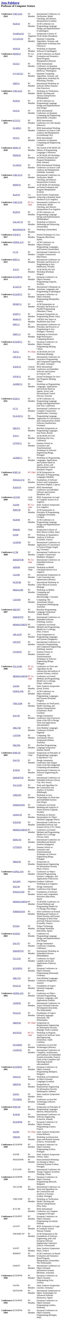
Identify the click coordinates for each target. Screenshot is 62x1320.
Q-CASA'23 (18, 74)
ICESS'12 (17, 367)
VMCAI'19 (17, 175)
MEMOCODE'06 (20, 676)
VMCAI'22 (17, 91)
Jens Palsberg (10, 2)
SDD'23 (16, 83)
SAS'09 (16, 505)
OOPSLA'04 (18, 872)
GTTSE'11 (17, 443)
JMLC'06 (17, 728)
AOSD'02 (17, 1003)
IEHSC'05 (17, 840)
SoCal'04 (16, 881)
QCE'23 (16, 64)
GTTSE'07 (17, 652)
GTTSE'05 (17, 847)
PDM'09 (16, 530)
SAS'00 (16, 1132)
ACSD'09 (17, 542)
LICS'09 (16, 497)
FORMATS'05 (19, 805)
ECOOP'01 (17, 1067)
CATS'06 (16, 735)
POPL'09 (16, 510)
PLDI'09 (16, 520)
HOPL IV (17, 148)
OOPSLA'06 (18, 691)
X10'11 (16, 436)
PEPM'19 (17, 185)
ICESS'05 (17, 822)
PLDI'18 (16, 212)
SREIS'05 (17, 862)
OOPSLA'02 (18, 993)
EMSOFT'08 (18, 560)
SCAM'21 (17, 128)
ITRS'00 (16, 1137)
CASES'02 (17, 1050)
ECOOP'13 (17, 294)
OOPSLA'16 (18, 242)
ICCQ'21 (16, 120)
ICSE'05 (16, 770)
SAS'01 (16, 1094)
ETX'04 (16, 926)
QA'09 (15, 535)
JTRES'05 (17, 795)
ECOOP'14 (17, 277)
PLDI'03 (16, 934)
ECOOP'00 (17, 1122)
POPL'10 (16, 472)
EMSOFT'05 (18, 778)
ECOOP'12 (17, 342)
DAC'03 (16, 943)
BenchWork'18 (19, 229)
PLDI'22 (16, 101)
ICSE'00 (16, 1114)
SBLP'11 (16, 428)
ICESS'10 (17, 487)
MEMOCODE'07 (20, 625)
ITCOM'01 (17, 1099)
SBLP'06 (16, 745)
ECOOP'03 (17, 968)
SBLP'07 (16, 610)
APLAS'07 (17, 634)
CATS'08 (16, 600)
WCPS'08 (17, 582)
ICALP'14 (17, 287)
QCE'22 (16, 111)
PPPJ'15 (16, 260)
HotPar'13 (17, 319)
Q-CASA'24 (18, 39)
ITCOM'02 (17, 1045)
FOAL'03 (17, 986)
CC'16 (15, 252)
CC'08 (15, 552)
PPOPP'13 (17, 304)
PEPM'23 (17, 54)
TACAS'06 (17, 666)
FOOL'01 (17, 1077)
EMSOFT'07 (18, 617)
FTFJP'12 (17, 377)
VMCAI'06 (17, 703)
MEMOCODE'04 (20, 902)
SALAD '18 (18, 222)
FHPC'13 (16, 334)
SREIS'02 (17, 1023)
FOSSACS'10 (18, 480)
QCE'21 (16, 138)
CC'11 (15, 408)
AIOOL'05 (17, 815)
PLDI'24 (16, 24)
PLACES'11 (18, 416)
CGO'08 (16, 575)
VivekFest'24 (18, 34)
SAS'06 (16, 686)
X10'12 (16, 352)
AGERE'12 (17, 384)
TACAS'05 (17, 785)
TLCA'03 (17, 958)
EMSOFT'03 (18, 951)
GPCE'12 (17, 357)
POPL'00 (16, 1107)
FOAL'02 (17, 1013)
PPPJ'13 (16, 324)
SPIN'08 (16, 567)
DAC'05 (16, 760)
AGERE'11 (17, 458)
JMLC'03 (17, 978)
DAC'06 (16, 716)
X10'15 (16, 269)
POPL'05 (16, 753)
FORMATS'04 (19, 911)
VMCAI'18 (17, 202)
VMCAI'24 (17, 14)
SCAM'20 (17, 165)
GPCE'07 (17, 642)
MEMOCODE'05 (20, 830)
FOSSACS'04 (18, 892)
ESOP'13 (16, 314)
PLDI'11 (16, 399)
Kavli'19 (16, 195)
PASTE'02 (17, 1033)
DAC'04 (16, 887)
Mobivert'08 (18, 590)
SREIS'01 (17, 1084)
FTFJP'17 (17, 235)
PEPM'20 (17, 155)
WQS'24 (16, 49)
